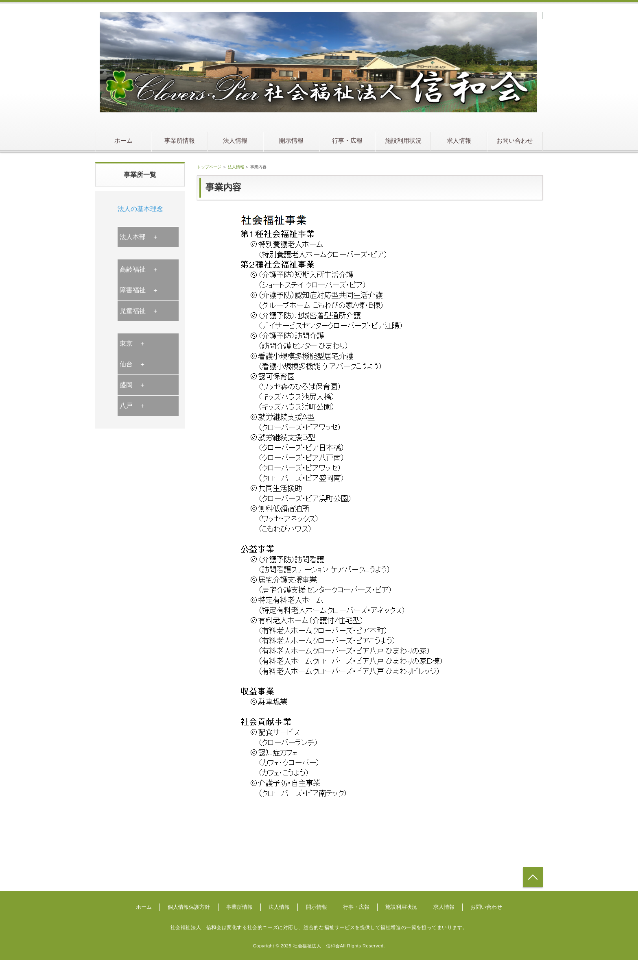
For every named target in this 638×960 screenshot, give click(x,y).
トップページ (209, 167)
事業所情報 (179, 140)
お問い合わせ (514, 140)
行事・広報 (347, 140)
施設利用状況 (403, 140)
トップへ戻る (533, 877)
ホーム (123, 140)
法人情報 (235, 140)
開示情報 (291, 140)
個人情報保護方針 (189, 907)
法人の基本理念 (140, 208)
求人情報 (459, 140)
